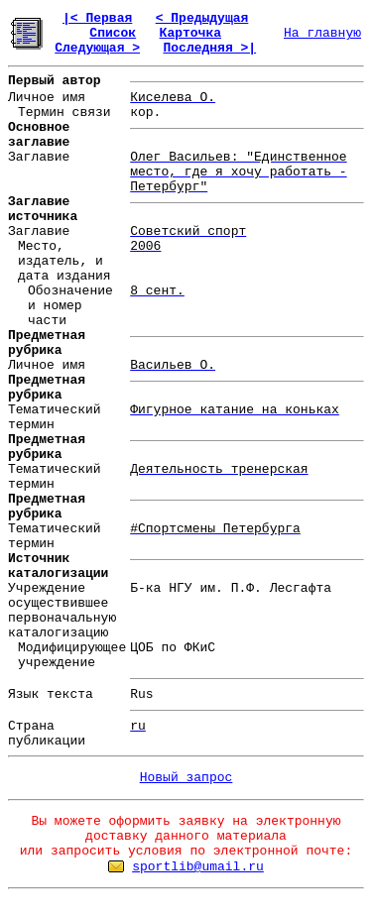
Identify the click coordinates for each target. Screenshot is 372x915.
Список (112, 33)
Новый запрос (186, 777)
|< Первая (97, 18)
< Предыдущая (202, 18)
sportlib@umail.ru (198, 866)
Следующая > (97, 48)
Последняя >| (209, 48)
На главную (322, 33)
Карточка (190, 33)
